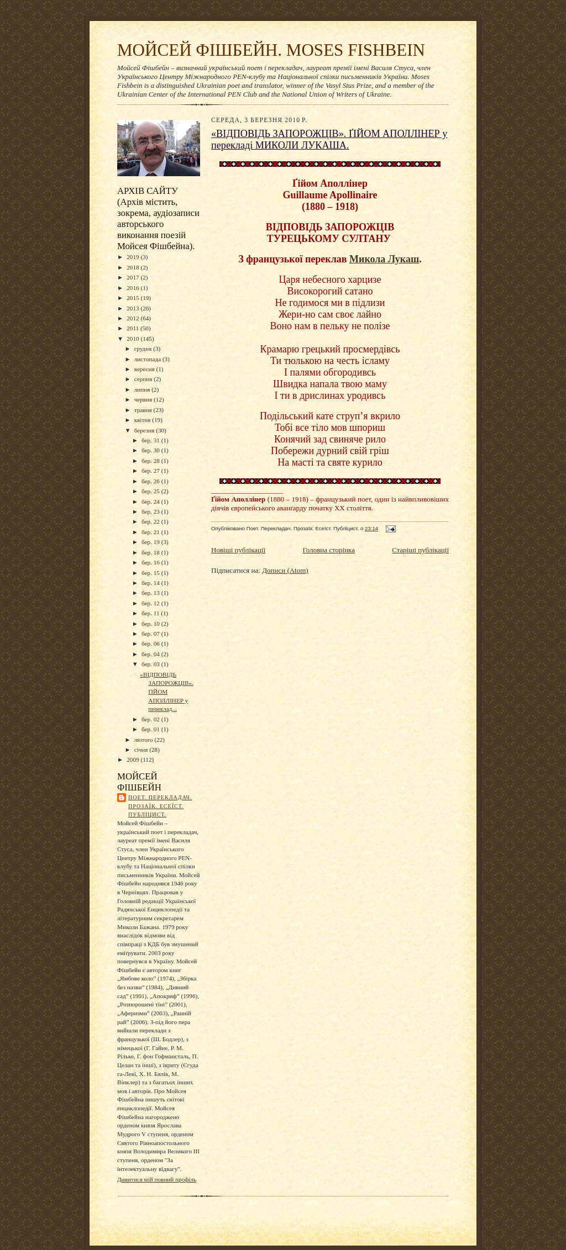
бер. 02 (151, 719)
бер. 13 (151, 592)
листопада (148, 359)
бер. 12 (151, 603)
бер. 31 (151, 440)
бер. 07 (151, 633)
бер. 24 (151, 501)
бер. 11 (151, 613)
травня (144, 410)
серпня (144, 379)
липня (142, 389)
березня (145, 430)
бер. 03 (151, 664)
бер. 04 (151, 654)
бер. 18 (151, 552)
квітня (143, 419)
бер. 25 (151, 491)
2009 (133, 759)
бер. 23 (151, 511)
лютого (144, 739)
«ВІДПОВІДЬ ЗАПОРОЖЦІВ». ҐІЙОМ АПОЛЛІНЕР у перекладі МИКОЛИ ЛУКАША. (329, 139)
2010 (133, 338)
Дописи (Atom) (285, 570)
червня (144, 399)
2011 (133, 328)
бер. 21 (151, 532)
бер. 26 (151, 481)
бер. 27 (151, 470)
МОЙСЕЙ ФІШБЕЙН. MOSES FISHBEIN (271, 50)
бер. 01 (151, 729)
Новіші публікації (238, 550)
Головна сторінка (328, 550)
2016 (133, 287)
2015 (133, 297)
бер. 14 (151, 582)
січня (142, 749)
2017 (133, 277)
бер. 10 (151, 623)
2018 (133, 267)
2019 (133, 257)
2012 (133, 318)
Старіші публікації (420, 550)
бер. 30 (151, 450)
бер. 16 (151, 562)
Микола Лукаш (384, 259)
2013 (133, 308)
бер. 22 (151, 521)
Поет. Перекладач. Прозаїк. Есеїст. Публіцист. (160, 805)
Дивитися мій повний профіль (156, 1179)
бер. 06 (151, 643)
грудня (144, 348)
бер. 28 (151, 460)
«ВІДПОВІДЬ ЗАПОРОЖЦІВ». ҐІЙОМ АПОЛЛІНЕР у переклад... (166, 692)
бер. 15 (151, 572)
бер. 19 (151, 542)
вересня (145, 369)
